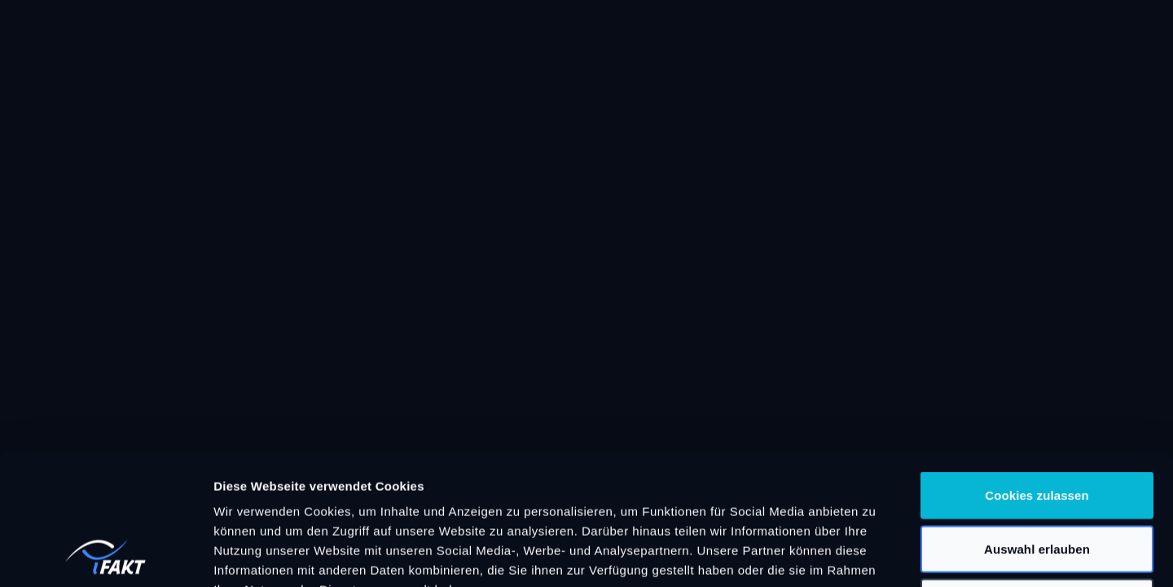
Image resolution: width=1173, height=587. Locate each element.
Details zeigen (866, 555)
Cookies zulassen (1036, 373)
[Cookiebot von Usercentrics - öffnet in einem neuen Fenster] (105, 555)
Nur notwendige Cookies (1036, 480)
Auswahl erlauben (1037, 427)
